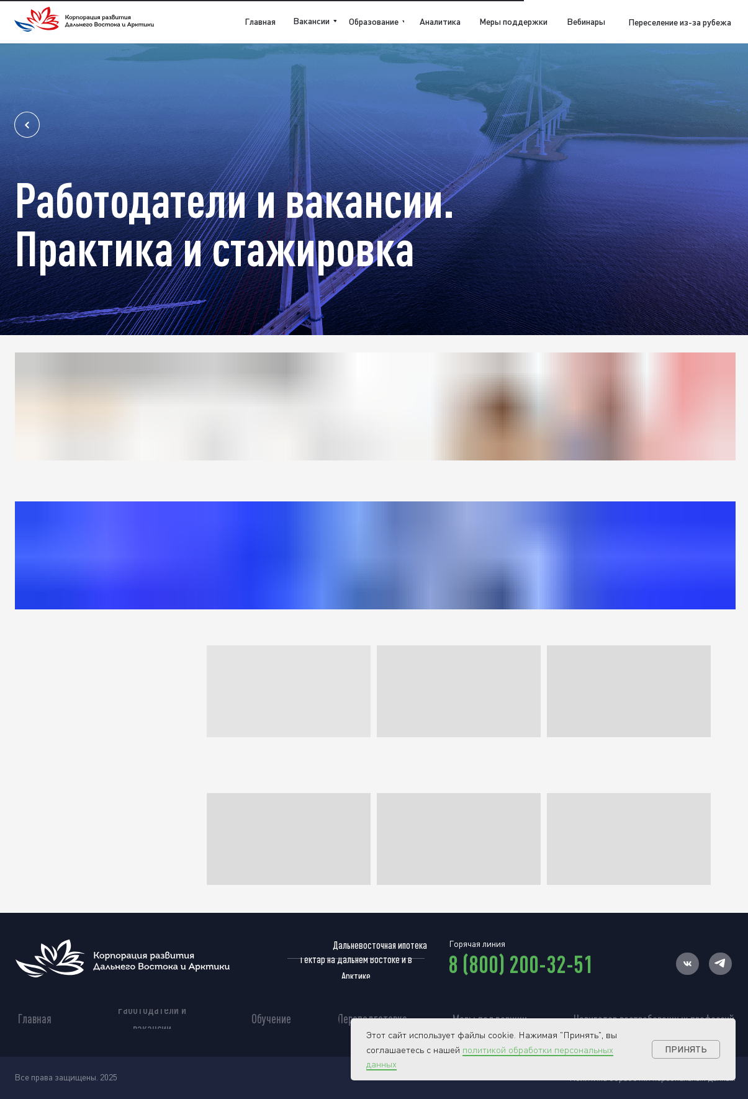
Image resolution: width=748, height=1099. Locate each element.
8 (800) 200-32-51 (520, 963)
